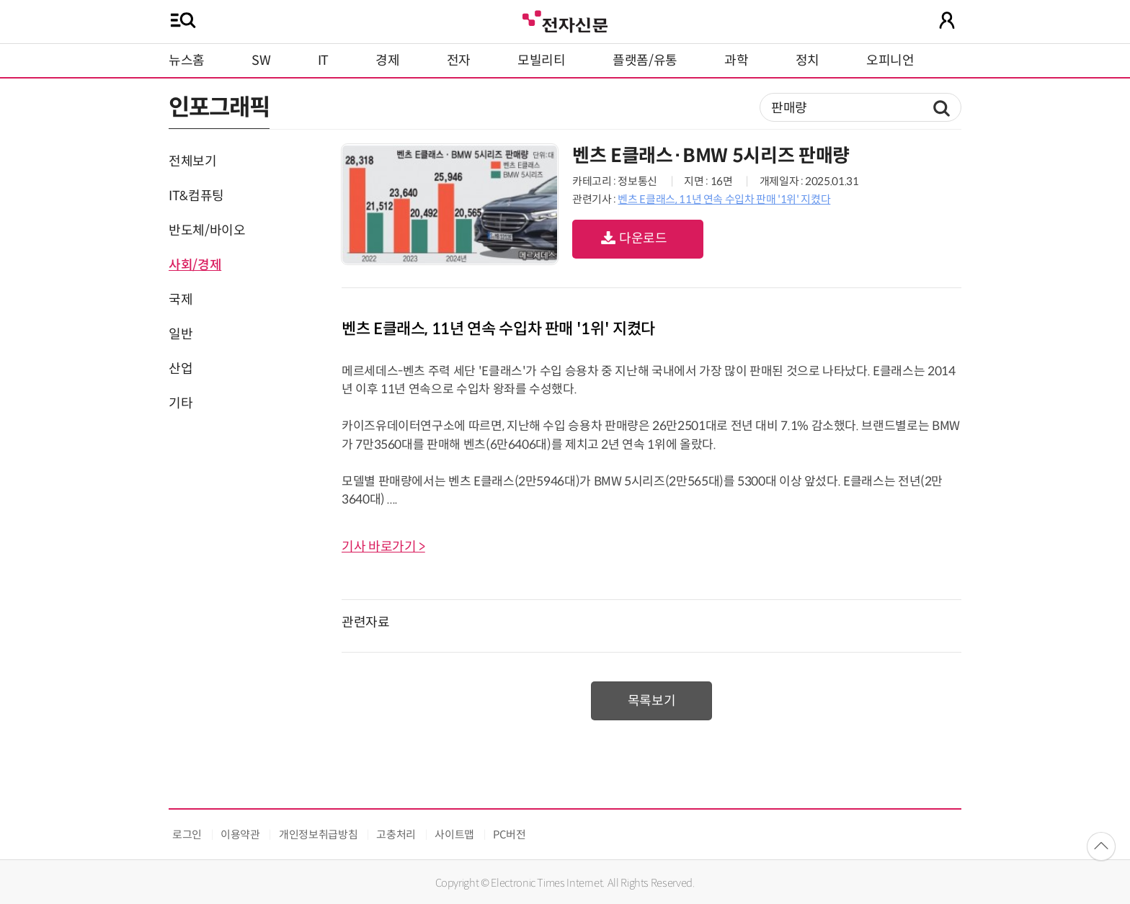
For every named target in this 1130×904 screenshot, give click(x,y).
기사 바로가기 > (383, 547)
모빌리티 (541, 60)
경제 (387, 60)
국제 (180, 300)
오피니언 (890, 60)
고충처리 (396, 834)
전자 (459, 60)
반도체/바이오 (207, 230)
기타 (180, 403)
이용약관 (240, 834)
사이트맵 (454, 834)
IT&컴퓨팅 (196, 196)
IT (323, 60)
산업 (180, 369)
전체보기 (193, 161)
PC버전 (509, 834)
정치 (807, 60)
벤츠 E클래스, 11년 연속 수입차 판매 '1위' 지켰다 (724, 199)
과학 (736, 60)
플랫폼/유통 (645, 60)
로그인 (187, 834)
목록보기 (652, 701)
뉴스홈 (187, 60)
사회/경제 (195, 265)
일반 (180, 334)
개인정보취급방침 (318, 834)
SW (261, 60)
